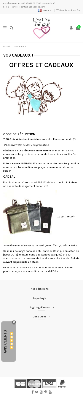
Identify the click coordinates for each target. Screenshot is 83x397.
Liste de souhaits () (68, 10)
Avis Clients (5, 342)
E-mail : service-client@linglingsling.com (24, 7)
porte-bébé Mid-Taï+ (41, 182)
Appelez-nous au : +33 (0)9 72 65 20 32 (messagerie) (29, 3)
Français (45, 10)
